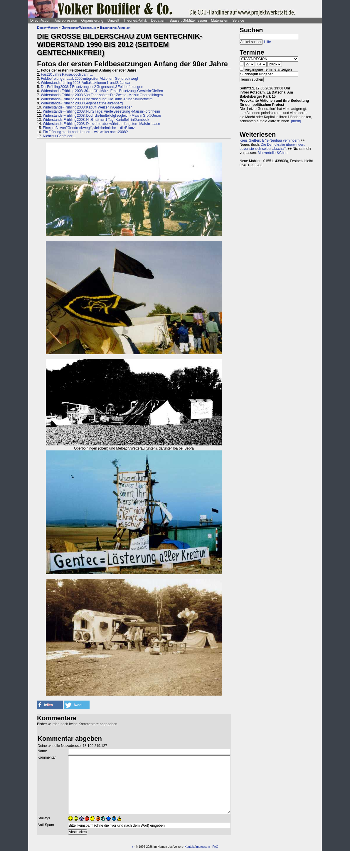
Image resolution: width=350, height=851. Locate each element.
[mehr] (296, 121)
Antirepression (66, 20)
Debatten (158, 20)
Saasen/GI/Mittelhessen (188, 20)
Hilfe (267, 42)
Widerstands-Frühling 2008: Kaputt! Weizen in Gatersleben (87, 107)
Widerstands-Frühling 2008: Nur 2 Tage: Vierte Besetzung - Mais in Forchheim (101, 111)
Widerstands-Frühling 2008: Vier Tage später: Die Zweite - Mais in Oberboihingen (102, 95)
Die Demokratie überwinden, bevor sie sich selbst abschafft (272, 147)
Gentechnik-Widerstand (79, 28)
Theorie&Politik (135, 20)
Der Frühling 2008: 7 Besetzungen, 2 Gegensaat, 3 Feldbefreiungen (92, 87)
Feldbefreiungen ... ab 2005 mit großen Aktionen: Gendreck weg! (89, 79)
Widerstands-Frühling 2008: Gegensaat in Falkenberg (82, 103)
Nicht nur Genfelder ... (59, 136)
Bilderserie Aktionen (115, 28)
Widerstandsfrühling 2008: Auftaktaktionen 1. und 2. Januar (85, 83)
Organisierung (92, 20)
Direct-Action (40, 20)
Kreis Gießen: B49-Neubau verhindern (269, 140)
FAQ (215, 846)
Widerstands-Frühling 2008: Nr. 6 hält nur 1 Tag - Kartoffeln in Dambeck (96, 120)
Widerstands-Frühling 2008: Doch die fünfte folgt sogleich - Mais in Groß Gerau (102, 115)
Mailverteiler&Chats (273, 153)
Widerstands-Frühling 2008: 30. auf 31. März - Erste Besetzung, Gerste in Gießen (102, 91)
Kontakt (190, 846)
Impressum (203, 846)
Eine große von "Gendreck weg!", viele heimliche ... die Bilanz (89, 128)
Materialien (219, 20)
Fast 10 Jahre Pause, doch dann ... (67, 74)
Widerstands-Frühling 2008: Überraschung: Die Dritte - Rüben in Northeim (96, 99)
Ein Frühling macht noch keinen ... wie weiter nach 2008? (85, 132)
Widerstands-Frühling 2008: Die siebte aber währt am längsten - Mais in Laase (101, 124)
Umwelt (113, 20)
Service (238, 20)
